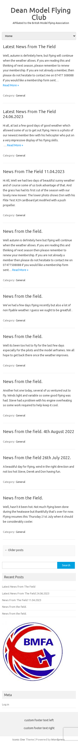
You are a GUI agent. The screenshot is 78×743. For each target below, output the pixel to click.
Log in (5, 704)
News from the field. (22, 231)
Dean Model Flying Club (41, 13)
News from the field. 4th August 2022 (38, 431)
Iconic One (18, 739)
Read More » (11, 85)
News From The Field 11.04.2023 (33, 171)
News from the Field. (23, 497)
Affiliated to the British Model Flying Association (41, 23)
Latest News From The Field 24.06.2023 (25, 593)
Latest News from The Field (29, 46)
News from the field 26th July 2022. (37, 457)
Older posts (14, 550)
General (20, 95)
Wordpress (58, 739)
